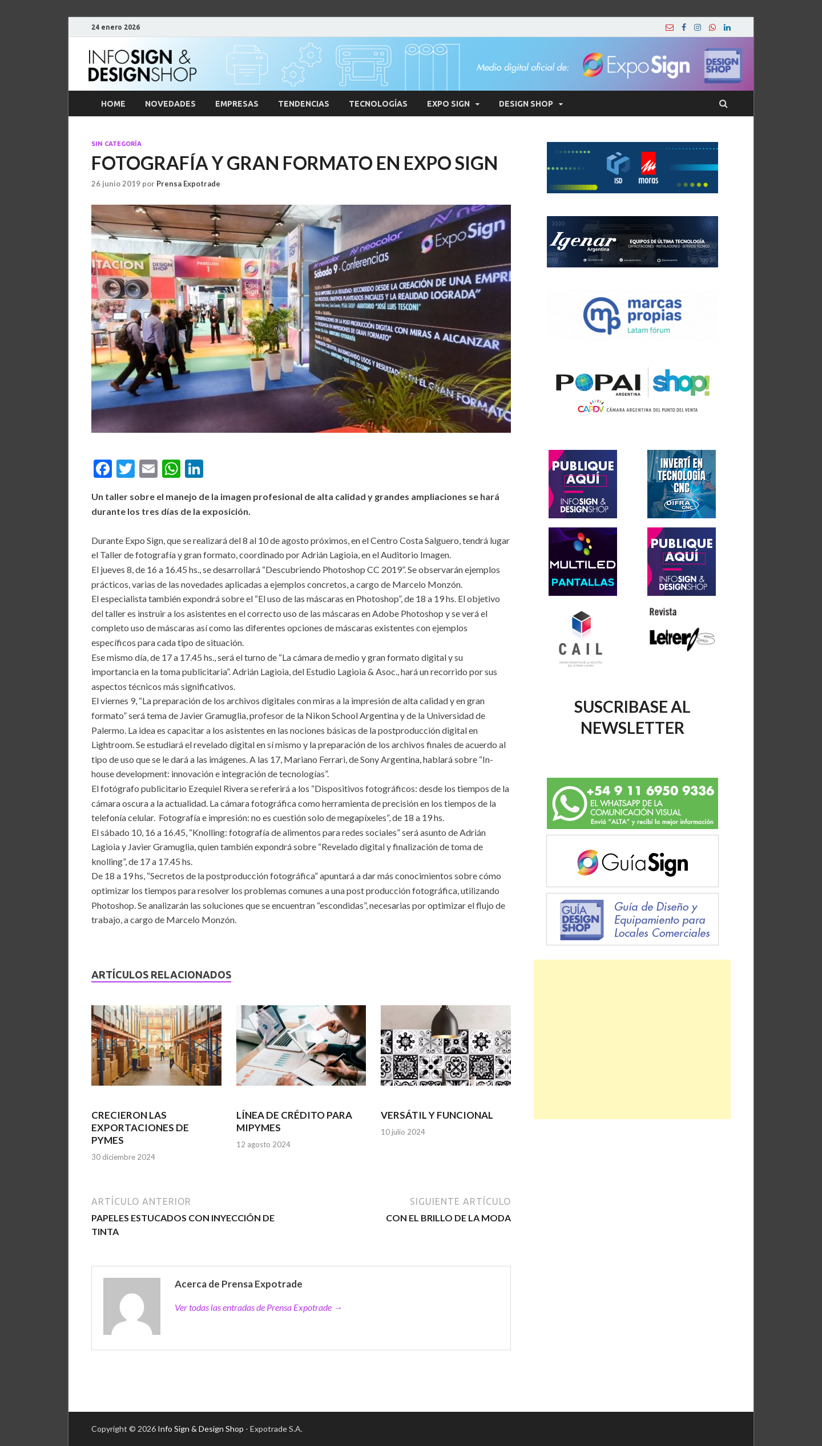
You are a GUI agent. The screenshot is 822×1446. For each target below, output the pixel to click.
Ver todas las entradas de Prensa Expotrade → (258, 1307)
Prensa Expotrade (188, 183)
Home (113, 103)
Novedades (170, 103)
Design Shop (526, 103)
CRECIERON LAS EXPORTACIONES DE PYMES (140, 1127)
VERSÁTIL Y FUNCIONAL (437, 1115)
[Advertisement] (632, 1039)
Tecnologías (378, 103)
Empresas (237, 103)
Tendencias (303, 103)
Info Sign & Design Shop (201, 1428)
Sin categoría (116, 143)
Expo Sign (448, 103)
